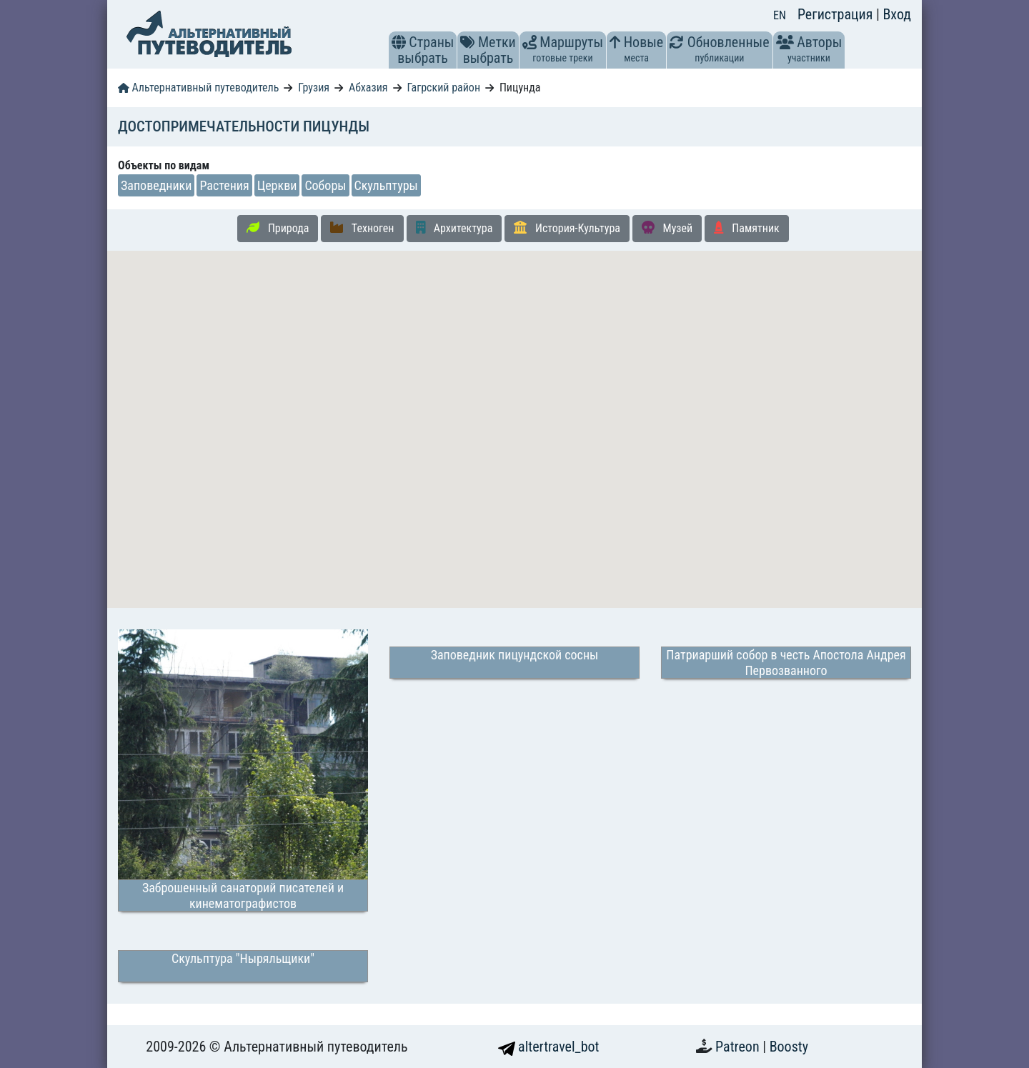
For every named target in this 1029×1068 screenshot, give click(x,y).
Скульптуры (386, 185)
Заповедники (156, 185)
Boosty (789, 1046)
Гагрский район (443, 87)
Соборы (325, 185)
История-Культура (567, 228)
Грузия (313, 87)
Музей (667, 228)
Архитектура (454, 228)
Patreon (738, 1046)
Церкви (277, 185)
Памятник (747, 228)
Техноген (362, 228)
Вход (897, 14)
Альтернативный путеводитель (198, 87)
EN (779, 15)
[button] (399, 42)
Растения (224, 185)
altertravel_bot (549, 1046)
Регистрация (836, 14)
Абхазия (368, 87)
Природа (278, 228)
